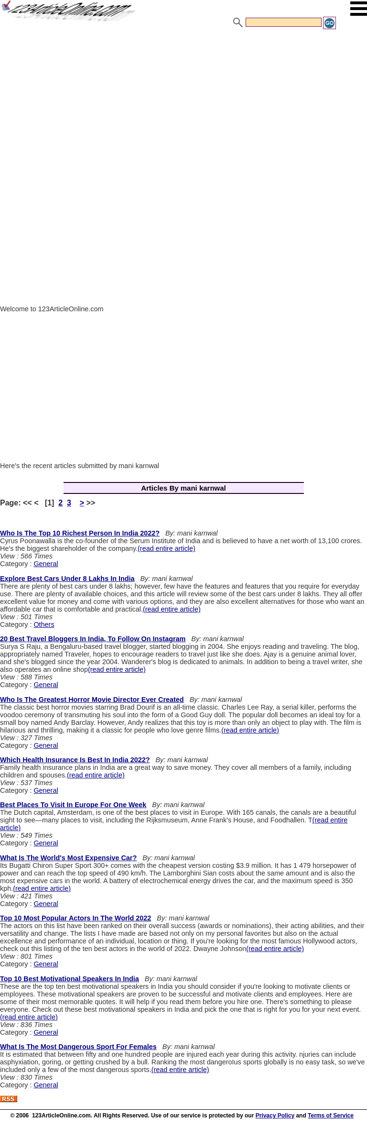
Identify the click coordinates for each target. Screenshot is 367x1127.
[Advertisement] (183, 102)
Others (43, 624)
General (45, 564)
